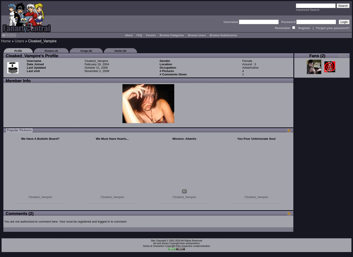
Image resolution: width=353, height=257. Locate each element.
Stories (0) (120, 50)
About (129, 35)
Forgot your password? (333, 28)
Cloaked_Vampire (40, 197)
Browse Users (197, 35)
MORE (343, 55)
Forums (151, 35)
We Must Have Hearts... (112, 138)
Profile (18, 50)
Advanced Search (307, 9)
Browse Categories (172, 35)
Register (304, 28)
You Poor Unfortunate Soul (256, 138)
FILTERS (8, 35)
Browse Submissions (223, 35)
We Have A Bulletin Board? (40, 138)
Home (6, 41)
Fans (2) (317, 55)
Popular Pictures (19, 130)
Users (19, 41)
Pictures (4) (51, 50)
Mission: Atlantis (184, 138)
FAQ (139, 35)
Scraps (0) (86, 50)
